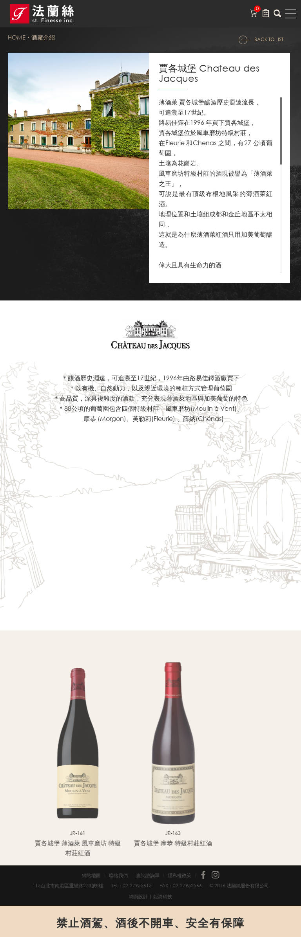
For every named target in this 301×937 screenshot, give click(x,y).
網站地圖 (91, 875)
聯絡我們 (118, 875)
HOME (16, 37)
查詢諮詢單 (148, 875)
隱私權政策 (179, 875)
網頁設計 (138, 896)
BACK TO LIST (268, 39)
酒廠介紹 (43, 37)
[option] (55, 758)
